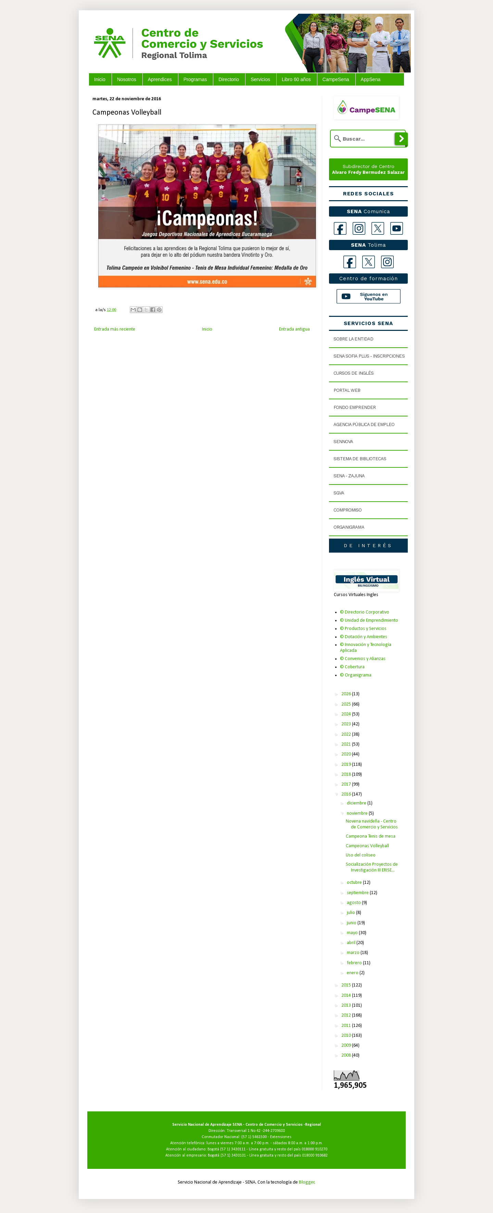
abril (351, 942)
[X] (377, 228)
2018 (346, 774)
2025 (346, 704)
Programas (195, 79)
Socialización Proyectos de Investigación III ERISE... (372, 867)
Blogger (307, 1182)
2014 (346, 995)
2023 (346, 724)
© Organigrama (355, 675)
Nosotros (126, 79)
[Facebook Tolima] (349, 262)
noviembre (358, 813)
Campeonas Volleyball (367, 846)
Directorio (228, 79)
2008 (346, 1055)
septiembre (358, 892)
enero (353, 973)
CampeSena (336, 79)
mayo (353, 932)
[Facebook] (340, 228)
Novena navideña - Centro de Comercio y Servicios (372, 824)
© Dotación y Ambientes (363, 637)
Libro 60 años (296, 79)
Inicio (99, 79)
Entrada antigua (294, 329)
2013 (346, 1005)
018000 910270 (314, 1149)
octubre (355, 882)
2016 (346, 794)
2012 (346, 1015)
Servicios (260, 79)
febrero (355, 963)
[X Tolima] (368, 262)
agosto (354, 902)
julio (351, 912)
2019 (346, 764)
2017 (346, 784)
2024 (346, 714)
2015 (346, 985)
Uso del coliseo (361, 855)
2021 (346, 744)
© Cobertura (352, 667)
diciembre (357, 803)
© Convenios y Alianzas (362, 658)
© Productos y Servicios (363, 628)
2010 (346, 1035)
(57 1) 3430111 (232, 1149)
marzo (354, 952)
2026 (346, 694)
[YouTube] (396, 228)
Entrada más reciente (114, 329)
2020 (346, 754)
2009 (346, 1045)
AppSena (371, 79)
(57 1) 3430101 (233, 1155)
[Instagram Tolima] (387, 262)
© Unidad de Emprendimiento (369, 620)
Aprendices (160, 79)
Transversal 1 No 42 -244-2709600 (256, 1131)
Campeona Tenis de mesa (370, 836)
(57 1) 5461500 (254, 1137)
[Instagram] (359, 228)
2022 (346, 734)
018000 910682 (315, 1155)
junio (352, 923)
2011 (346, 1025)
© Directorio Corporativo (364, 612)
